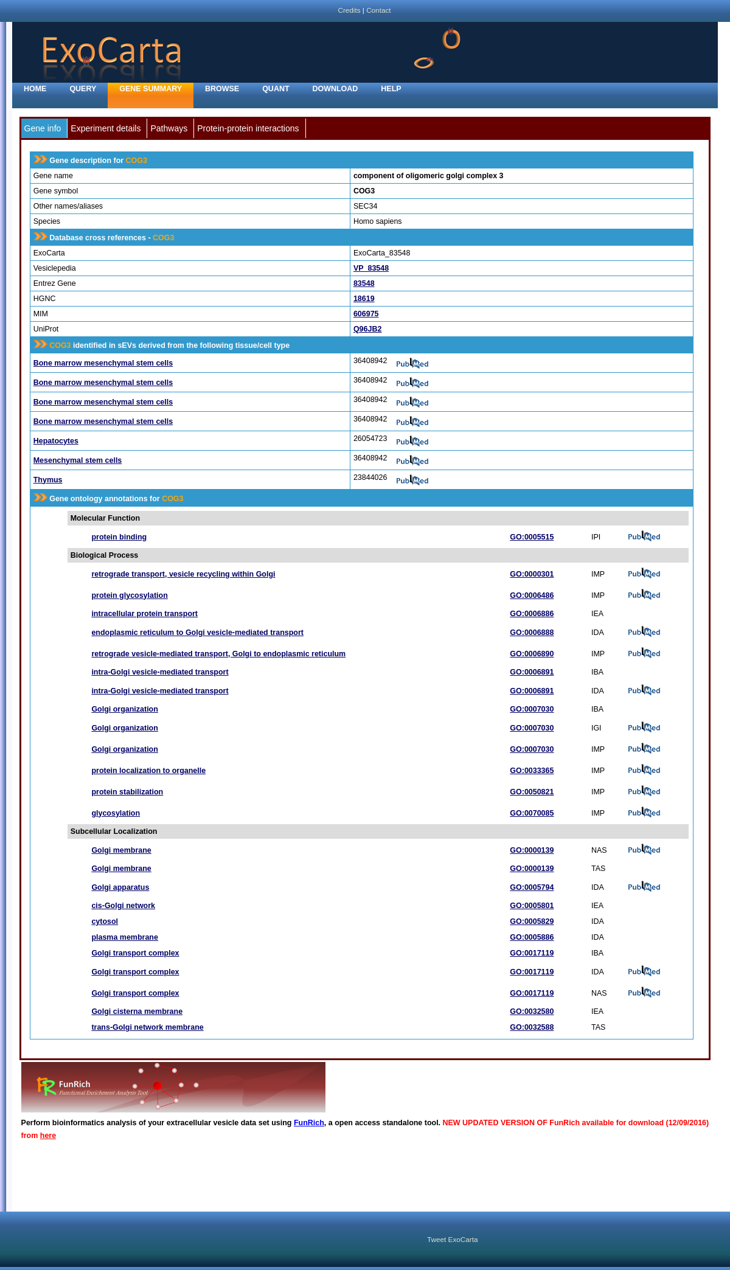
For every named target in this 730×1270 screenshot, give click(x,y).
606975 (366, 314)
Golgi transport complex (135, 953)
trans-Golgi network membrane (147, 1027)
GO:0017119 (532, 953)
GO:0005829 (532, 921)
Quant (275, 89)
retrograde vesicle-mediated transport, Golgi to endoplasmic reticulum (218, 654)
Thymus (48, 480)
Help (391, 89)
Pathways (168, 128)
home (35, 89)
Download (335, 89)
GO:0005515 (532, 537)
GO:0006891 (532, 672)
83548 (364, 283)
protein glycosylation (129, 595)
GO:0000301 (532, 574)
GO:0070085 (532, 813)
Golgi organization (124, 709)
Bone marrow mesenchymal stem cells (103, 363)
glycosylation (115, 813)
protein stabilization (127, 792)
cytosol (104, 921)
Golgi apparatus (120, 887)
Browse (222, 89)
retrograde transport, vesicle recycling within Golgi (183, 574)
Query (82, 89)
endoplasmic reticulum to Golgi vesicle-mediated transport (197, 632)
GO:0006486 (532, 595)
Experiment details (106, 128)
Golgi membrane (121, 850)
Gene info (42, 128)
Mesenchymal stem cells (77, 460)
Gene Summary (150, 89)
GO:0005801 (532, 905)
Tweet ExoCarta (452, 1239)
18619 (364, 298)
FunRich (309, 1123)
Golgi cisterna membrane (136, 1011)
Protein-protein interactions (248, 128)
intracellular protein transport (144, 613)
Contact (378, 10)
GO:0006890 (532, 654)
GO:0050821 (532, 792)
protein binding (119, 537)
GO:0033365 (532, 770)
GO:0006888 (532, 632)
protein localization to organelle (148, 770)
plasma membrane (124, 937)
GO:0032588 (532, 1027)
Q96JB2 (367, 329)
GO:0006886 (532, 613)
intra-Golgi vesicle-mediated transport (159, 672)
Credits (349, 10)
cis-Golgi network (123, 905)
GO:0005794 (532, 887)
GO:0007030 (532, 709)
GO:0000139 (532, 850)
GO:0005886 (532, 937)
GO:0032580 (532, 1011)
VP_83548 (371, 268)
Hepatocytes (55, 441)
